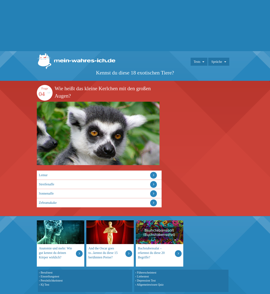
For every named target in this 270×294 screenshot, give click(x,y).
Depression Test (146, 280)
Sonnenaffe (46, 193)
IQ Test (44, 284)
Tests (197, 61)
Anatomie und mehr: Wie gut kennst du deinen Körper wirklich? (55, 253)
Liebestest (143, 276)
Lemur (43, 175)
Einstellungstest (49, 276)
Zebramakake (48, 202)
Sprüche (216, 61)
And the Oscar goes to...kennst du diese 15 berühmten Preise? (103, 253)
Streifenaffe (46, 184)
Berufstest (46, 272)
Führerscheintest (146, 272)
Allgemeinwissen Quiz (150, 284)
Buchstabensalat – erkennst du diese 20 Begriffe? (151, 253)
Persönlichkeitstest (51, 280)
